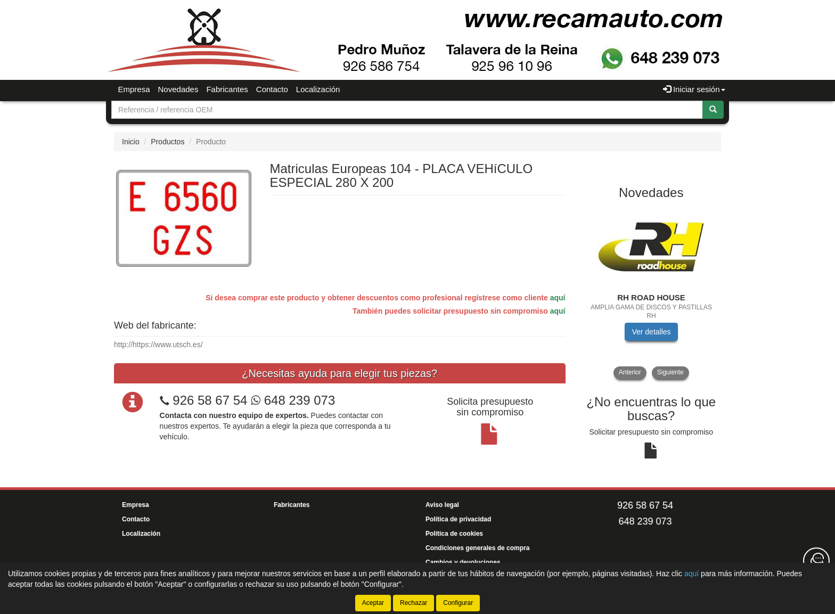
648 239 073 (293, 400)
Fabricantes (227, 89)
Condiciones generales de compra (477, 548)
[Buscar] (713, 110)
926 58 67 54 (210, 400)
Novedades (178, 89)
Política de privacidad (458, 519)
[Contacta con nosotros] (816, 560)
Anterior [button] (630, 372)
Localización (318, 89)
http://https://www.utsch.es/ (158, 344)
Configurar (458, 603)
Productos (167, 141)
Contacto (272, 89)
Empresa (134, 89)
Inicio (131, 141)
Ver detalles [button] (651, 332)
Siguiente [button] (670, 372)
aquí (558, 297)
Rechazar (413, 603)
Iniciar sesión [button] (694, 89)
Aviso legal (442, 505)
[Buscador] (407, 110)
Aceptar (373, 603)
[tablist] (652, 293)
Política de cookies (454, 533)
